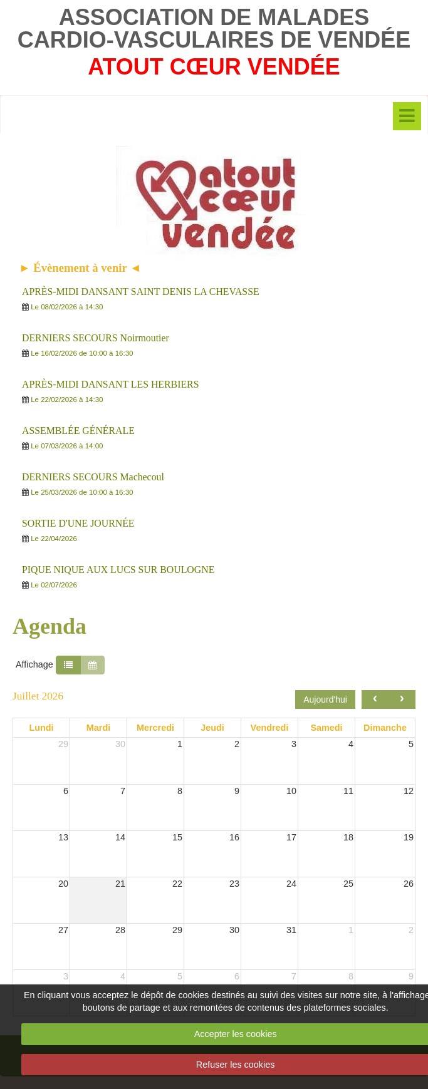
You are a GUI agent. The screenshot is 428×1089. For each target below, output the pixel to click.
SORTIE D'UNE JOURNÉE (78, 523)
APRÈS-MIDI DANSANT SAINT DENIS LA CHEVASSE (140, 291)
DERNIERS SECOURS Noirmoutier (95, 338)
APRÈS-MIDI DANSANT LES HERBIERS (110, 384)
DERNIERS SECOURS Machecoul (93, 477)
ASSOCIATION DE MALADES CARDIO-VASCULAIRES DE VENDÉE (214, 28)
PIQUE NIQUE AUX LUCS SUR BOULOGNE (118, 569)
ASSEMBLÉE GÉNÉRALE (78, 430)
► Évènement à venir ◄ (80, 267)
